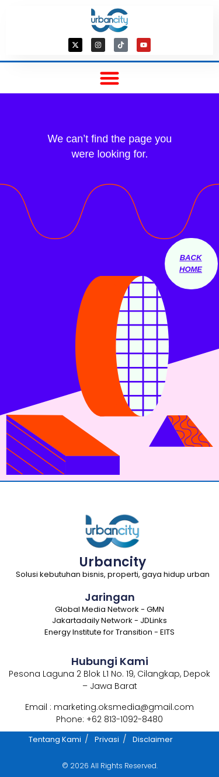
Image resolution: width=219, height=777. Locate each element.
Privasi (107, 739)
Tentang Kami (55, 739)
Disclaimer (153, 739)
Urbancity (112, 562)
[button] (109, 77)
